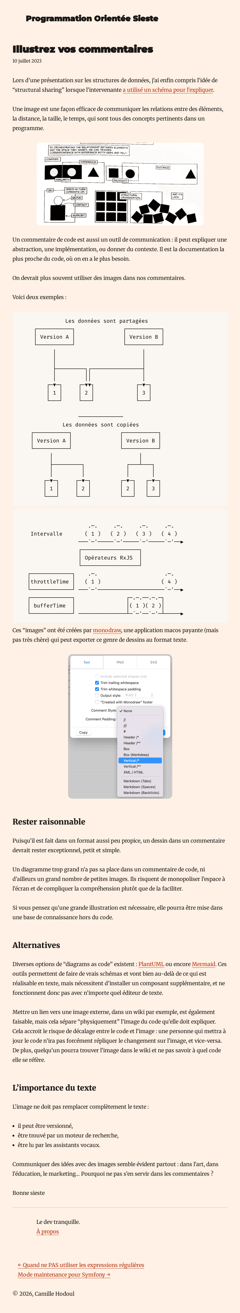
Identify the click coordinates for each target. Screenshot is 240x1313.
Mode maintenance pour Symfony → (64, 1274)
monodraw (107, 630)
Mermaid (203, 964)
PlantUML (151, 964)
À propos (47, 1231)
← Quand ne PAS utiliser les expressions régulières (81, 1265)
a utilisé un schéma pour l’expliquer (168, 89)
